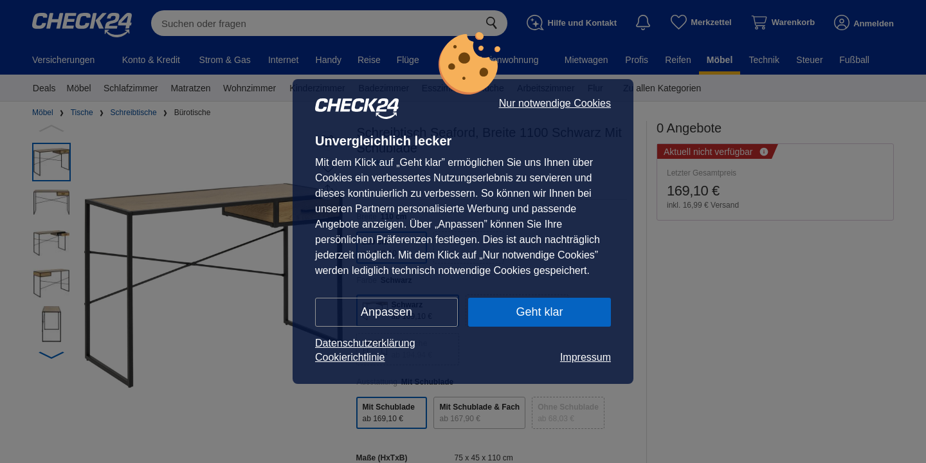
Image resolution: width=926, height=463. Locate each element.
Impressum (585, 357)
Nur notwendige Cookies (555, 103)
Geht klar (539, 311)
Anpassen (386, 311)
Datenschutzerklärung (365, 343)
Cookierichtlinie (350, 357)
